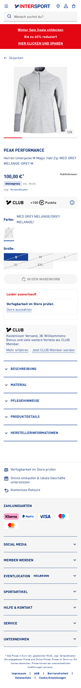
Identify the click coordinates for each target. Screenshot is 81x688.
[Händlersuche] (58, 6)
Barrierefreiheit (58, 673)
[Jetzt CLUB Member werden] (53, 350)
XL (16, 264)
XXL (40, 264)
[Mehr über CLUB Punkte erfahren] (72, 202)
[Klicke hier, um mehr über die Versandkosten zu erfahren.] (19, 189)
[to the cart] (73, 6)
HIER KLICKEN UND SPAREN (40, 43)
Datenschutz (23, 677)
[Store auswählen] (19, 309)
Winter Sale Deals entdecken (40, 30)
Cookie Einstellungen (52, 677)
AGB (37, 673)
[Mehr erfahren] (17, 350)
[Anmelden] (66, 6)
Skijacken (13, 58)
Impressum (19, 673)
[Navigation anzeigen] (6, 6)
